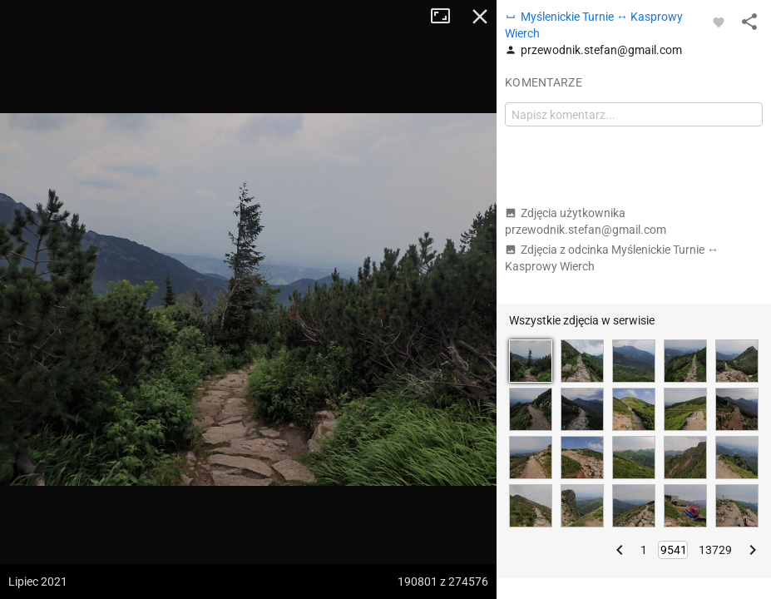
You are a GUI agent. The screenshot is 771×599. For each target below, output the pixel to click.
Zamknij (480, 16)
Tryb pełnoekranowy (446, 16)
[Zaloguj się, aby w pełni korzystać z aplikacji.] (718, 21)
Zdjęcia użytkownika (585, 221)
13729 (715, 550)
